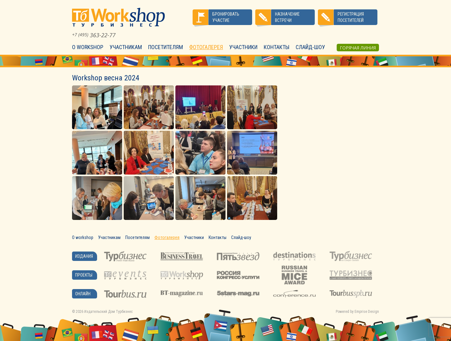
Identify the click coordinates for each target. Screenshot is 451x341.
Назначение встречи (287, 17)
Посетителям (165, 47)
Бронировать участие (225, 17)
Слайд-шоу (310, 47)
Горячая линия (358, 48)
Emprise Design (367, 311)
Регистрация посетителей (351, 17)
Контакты (276, 47)
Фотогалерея (206, 47)
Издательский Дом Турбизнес (108, 311)
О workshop (87, 47)
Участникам (126, 47)
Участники (243, 47)
